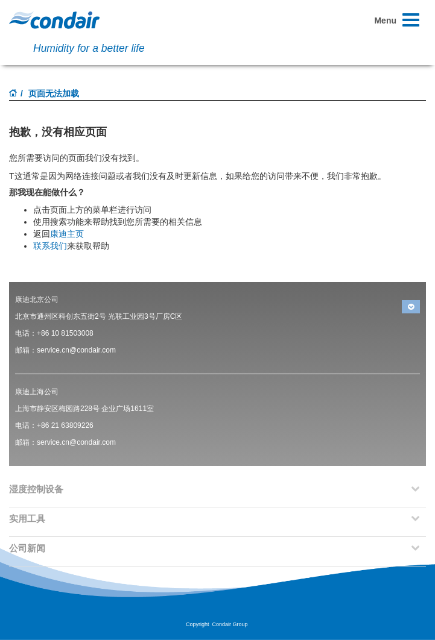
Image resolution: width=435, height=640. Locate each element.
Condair (54, 20)
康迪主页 (67, 234)
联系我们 (50, 246)
